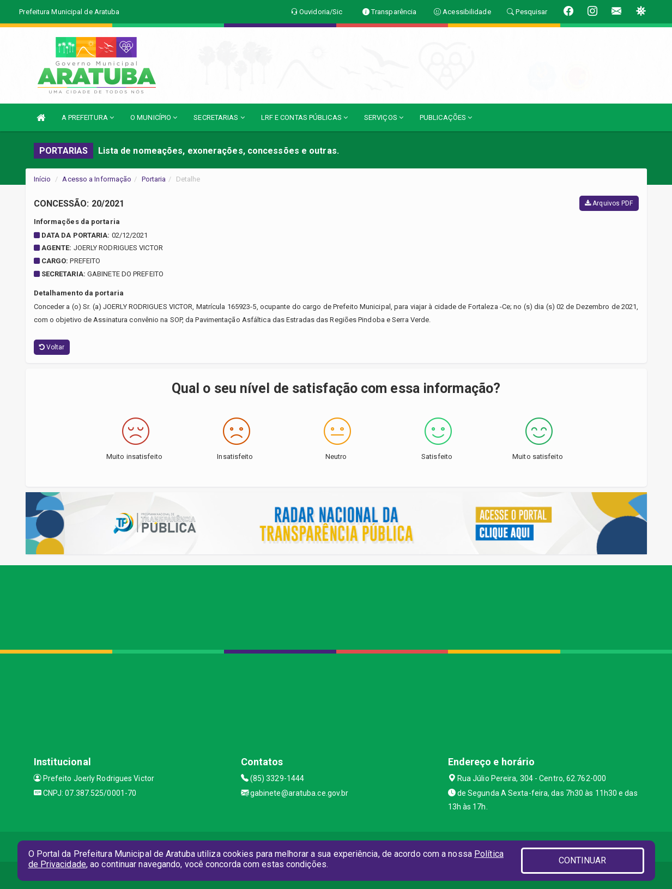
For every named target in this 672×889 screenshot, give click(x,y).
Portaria (154, 179)
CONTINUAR (583, 860)
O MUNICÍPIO (153, 117)
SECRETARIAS (218, 117)
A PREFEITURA (88, 117)
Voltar (52, 347)
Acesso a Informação (96, 179)
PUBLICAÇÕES (446, 117)
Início (42, 179)
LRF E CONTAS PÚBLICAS (304, 117)
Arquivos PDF (609, 203)
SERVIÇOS (383, 117)
